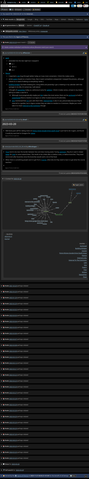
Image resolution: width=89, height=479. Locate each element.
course (44, 160)
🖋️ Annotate (27, 9)
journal (7, 239)
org (27, 101)
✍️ (86, 53)
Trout (7, 152)
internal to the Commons (31, 106)
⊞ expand (18, 9)
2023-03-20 (16, 464)
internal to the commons (78, 260)
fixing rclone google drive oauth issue (73, 253)
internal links (48, 101)
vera (13, 101)
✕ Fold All (31, 42)
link (41, 95)
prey (13, 154)
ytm (18, 76)
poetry (15, 79)
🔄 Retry (72, 475)
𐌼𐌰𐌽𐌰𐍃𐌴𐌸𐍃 (44, 31)
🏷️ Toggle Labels (78, 185)
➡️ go (11, 9)
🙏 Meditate (36, 9)
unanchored (16, 98)
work (7, 58)
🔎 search (4, 9)
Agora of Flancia (22, 476)
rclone (33, 133)
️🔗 (83, 53)
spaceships (21, 90)
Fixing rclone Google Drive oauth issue (46, 131)
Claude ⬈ (46, 25)
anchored (72, 95)
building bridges (14, 85)
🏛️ (16, 476)
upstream (62, 152)
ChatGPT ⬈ (37, 25)
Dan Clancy (22, 31)
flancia (8, 73)
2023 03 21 (8, 236)
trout (85, 277)
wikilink (49, 90)
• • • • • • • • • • (45, 19)
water (7, 154)
